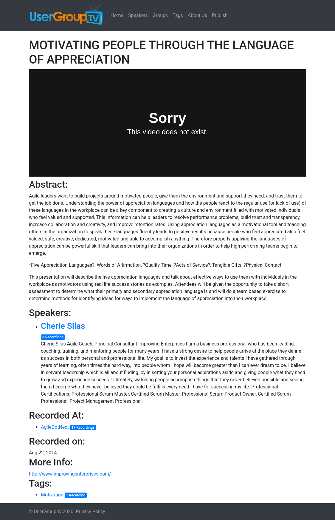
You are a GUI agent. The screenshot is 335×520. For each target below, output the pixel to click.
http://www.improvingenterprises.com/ (70, 474)
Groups (160, 15)
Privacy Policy (90, 511)
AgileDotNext (55, 427)
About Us (197, 15)
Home (117, 15)
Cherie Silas (63, 326)
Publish (220, 15)
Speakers (138, 15)
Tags (178, 15)
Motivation (52, 495)
